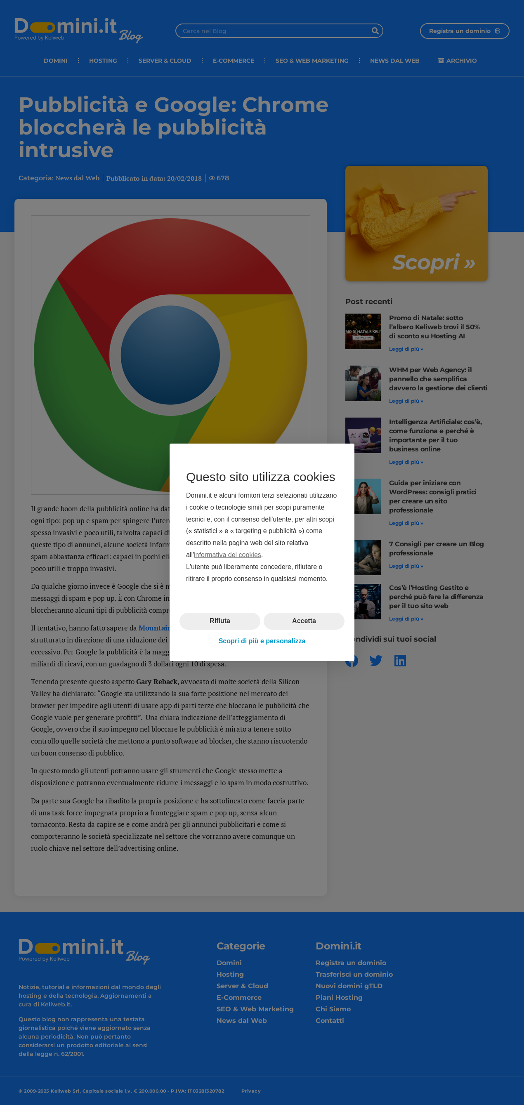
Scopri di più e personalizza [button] (262, 641)
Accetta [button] (304, 621)
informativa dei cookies (227, 554)
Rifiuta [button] (220, 621)
